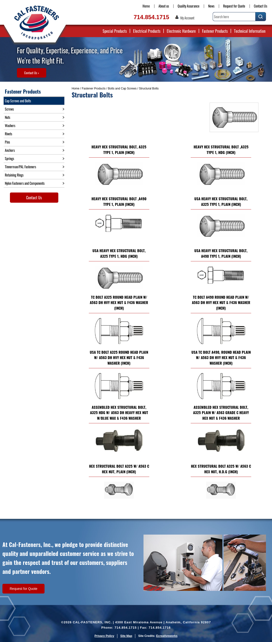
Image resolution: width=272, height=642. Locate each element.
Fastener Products (215, 31)
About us (164, 5)
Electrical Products (146, 31)
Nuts (7, 117)
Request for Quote (234, 5)
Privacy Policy (104, 636)
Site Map (126, 636)
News (211, 5)
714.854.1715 (151, 17)
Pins (7, 141)
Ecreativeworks (166, 636)
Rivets (8, 133)
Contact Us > (31, 72)
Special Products (115, 31)
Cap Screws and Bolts (18, 100)
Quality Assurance (188, 5)
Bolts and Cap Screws (122, 88)
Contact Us (260, 5)
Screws (9, 109)
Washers (10, 125)
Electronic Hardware (181, 31)
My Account (187, 18)
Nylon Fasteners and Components (25, 183)
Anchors (10, 150)
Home (146, 5)
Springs (9, 158)
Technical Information (249, 31)
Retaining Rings (14, 174)
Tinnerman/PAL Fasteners (20, 166)
